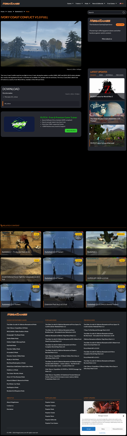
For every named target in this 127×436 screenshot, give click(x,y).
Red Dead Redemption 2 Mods (16, 363)
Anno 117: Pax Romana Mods (16, 377)
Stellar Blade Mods (12, 338)
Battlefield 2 (19, 11)
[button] (123, 416)
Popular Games (50, 402)
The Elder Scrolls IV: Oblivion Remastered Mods (21, 324)
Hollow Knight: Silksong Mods (16, 342)
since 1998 (120, 24)
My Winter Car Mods (13, 384)
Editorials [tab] (109, 75)
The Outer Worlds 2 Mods (15, 373)
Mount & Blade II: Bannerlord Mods (18, 380)
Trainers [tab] (93, 75)
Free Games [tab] (119, 75)
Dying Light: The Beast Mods (15, 335)
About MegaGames (13, 402)
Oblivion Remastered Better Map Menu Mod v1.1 (60, 335)
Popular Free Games (51, 423)
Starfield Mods (11, 345)
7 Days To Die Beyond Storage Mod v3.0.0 (97, 330)
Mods (27, 11)
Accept (89, 429)
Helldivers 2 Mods (12, 370)
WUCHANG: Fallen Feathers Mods (17, 331)
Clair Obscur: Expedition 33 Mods (17, 328)
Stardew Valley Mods (13, 349)
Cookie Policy (102, 433)
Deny (103, 429)
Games (10, 11)
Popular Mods (49, 409)
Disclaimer (10, 409)
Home (3, 11)
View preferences (118, 429)
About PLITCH (71, 130)
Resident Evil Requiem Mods (15, 391)
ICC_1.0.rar (8, 103)
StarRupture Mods (12, 387)
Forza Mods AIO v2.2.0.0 (91, 348)
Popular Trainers (50, 405)
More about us (107, 39)
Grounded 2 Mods (12, 352)
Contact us (10, 405)
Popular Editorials (50, 419)
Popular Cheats (50, 412)
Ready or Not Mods (13, 359)
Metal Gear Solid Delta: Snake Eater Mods (20, 366)
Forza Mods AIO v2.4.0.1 (91, 357)
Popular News (49, 416)
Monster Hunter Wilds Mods (16, 356)
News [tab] (101, 75)
